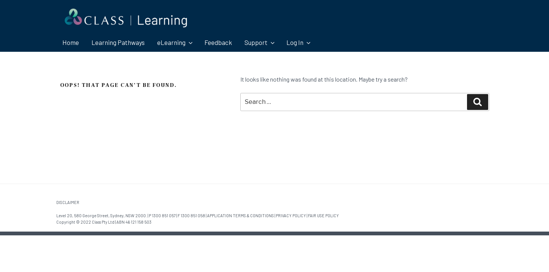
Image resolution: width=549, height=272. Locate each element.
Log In (299, 42)
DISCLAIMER (67, 202)
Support (260, 42)
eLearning (175, 42)
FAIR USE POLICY (323, 215)
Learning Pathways (118, 42)
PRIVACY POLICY (291, 215)
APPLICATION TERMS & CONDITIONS (240, 215)
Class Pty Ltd (103, 221)
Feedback (218, 42)
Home (70, 42)
